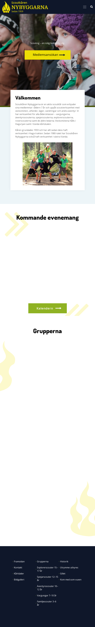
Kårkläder (19, 573)
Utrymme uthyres (69, 567)
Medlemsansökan (45, 54)
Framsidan (19, 561)
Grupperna (42, 561)
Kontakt (18, 567)
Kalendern (45, 308)
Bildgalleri (19, 579)
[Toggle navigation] (84, 7)
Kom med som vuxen (70, 579)
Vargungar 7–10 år (47, 595)
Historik (64, 561)
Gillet (62, 573)
